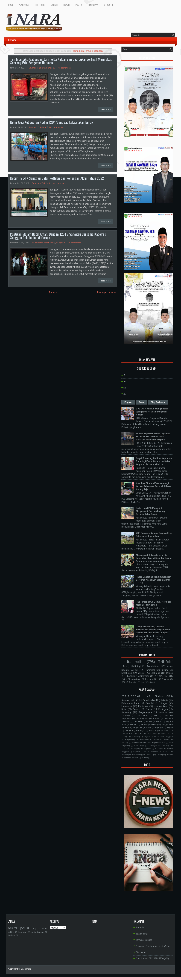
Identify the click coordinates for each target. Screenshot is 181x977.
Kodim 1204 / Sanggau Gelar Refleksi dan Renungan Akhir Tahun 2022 (57, 178)
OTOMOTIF (108, 4)
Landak (124, 748)
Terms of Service (144, 939)
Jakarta (164, 700)
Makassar (159, 748)
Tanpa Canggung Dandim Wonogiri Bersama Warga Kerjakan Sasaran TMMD (153, 579)
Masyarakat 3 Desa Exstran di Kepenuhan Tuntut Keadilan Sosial (153, 557)
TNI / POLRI (40, 4)
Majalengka (130, 696)
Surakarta (149, 700)
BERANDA (12, 40)
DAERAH (54, 4)
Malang (154, 724)
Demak (136, 709)
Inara (28, 968)
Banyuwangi (130, 739)
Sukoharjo (142, 715)
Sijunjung (162, 754)
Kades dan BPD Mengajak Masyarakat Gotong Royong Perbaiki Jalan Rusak (150, 511)
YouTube (150, 682)
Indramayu (126, 706)
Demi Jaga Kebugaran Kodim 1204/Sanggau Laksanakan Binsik (51, 122)
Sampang (136, 736)
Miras (166, 676)
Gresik (167, 730)
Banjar (149, 721)
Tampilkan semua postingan (88, 50)
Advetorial (136, 679)
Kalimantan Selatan (140, 742)
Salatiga (124, 736)
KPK (123, 682)
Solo (171, 754)
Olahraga (155, 672)
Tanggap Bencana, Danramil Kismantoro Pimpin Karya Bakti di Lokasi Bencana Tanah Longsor (153, 629)
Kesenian (133, 682)
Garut (158, 721)
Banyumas (137, 727)
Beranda (53, 292)
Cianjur (149, 709)
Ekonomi (130, 675)
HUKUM (66, 4)
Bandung (163, 712)
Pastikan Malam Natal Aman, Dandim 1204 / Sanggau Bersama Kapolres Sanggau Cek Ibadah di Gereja (58, 235)
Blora (148, 727)
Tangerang (130, 730)
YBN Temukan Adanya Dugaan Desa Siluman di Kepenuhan (154, 535)
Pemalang (165, 733)
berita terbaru (37, 932)
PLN (156, 676)
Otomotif (144, 675)
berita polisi (132, 661)
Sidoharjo (151, 754)
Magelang (126, 718)
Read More (106, 109)
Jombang (124, 742)
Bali (166, 715)
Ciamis (156, 718)
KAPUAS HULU (127, 733)
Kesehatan (126, 672)
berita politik (151, 679)
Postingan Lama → (106, 292)
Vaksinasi (11, 935)
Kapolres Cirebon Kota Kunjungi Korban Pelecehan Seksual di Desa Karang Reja (153, 486)
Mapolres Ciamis (139, 751)
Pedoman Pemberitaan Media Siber (153, 946)
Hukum (164, 669)
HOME (10, 4)
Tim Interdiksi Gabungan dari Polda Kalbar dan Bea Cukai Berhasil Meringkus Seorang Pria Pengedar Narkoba (61, 60)
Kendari (133, 724)
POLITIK (78, 4)
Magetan (147, 748)
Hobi (142, 682)
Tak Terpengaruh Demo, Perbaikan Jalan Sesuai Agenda (153, 603)
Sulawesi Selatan (131, 757)
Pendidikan (153, 666)
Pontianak (143, 706)
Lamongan (152, 745)
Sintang (125, 727)
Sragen (164, 703)
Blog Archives (158, 402)
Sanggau (50, 67)
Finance (165, 679)
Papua (170, 727)
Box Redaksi (142, 933)
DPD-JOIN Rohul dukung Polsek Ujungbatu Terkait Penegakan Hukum (152, 411)
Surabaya (137, 721)
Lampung (165, 745)
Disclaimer (141, 952)
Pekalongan (126, 754)
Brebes (156, 739)
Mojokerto (154, 751)
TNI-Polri (42, 127)
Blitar (124, 709)
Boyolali (150, 703)
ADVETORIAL (24, 4)
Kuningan (163, 709)
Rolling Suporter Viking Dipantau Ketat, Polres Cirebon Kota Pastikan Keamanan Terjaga (153, 436)
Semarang (126, 712)
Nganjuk (159, 727)
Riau (156, 715)
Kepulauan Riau (158, 742)
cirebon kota (161, 706)
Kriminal (151, 669)
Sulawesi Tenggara (165, 736)
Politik (124, 679)
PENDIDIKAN (93, 4)
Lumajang (135, 748)
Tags (141, 402)
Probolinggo (139, 754)
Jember (166, 739)
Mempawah (152, 733)
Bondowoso (144, 739)
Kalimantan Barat (36, 67)
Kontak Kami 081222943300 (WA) (152, 958)
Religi (52, 242)
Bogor (142, 730)
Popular (128, 402)
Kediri (140, 733)
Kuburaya (125, 715)
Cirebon (159, 696)
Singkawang (148, 736)
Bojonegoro (142, 718)
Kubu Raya (139, 745)
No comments (64, 67)
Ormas (169, 672)
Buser (137, 669)
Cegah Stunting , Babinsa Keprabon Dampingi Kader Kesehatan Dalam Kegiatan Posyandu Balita (154, 461)
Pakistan (166, 751)
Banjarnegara (145, 712)
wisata (141, 672)
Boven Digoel (154, 730)
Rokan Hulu (128, 700)
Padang (144, 724)
